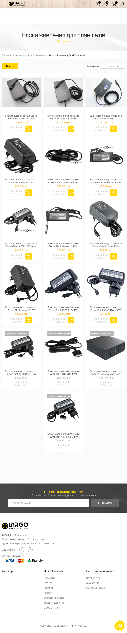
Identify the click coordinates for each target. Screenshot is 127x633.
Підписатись (105, 502)
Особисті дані (93, 577)
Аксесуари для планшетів (30, 55)
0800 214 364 (21, 534)
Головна (6, 55)
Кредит (48, 592)
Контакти (49, 587)
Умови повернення (54, 602)
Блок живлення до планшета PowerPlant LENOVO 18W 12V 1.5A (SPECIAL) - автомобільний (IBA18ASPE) (63, 372)
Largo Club (49, 577)
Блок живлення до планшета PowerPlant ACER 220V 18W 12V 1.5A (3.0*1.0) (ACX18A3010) (106, 181)
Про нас (48, 582)
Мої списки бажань (96, 587)
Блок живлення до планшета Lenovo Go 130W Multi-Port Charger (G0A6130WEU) (106, 372)
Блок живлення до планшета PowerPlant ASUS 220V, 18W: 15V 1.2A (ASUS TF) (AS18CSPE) (63, 435)
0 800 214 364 (52, 607)
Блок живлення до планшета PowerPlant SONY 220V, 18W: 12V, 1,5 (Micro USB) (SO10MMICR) (106, 309)
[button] (98, 3)
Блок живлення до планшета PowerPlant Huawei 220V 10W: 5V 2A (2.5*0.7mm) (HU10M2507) (21, 309)
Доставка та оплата (54, 597)
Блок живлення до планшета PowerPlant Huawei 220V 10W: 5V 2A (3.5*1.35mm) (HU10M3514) (106, 245)
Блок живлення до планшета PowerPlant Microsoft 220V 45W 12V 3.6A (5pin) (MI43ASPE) (63, 245)
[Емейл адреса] (48, 503)
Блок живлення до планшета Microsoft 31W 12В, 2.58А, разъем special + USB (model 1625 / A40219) (63, 117)
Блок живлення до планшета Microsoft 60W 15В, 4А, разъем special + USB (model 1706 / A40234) (106, 117)
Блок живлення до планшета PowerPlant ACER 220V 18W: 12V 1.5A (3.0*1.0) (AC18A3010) (21, 245)
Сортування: (93, 66)
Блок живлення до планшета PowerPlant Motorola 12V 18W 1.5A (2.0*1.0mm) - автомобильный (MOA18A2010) (63, 181)
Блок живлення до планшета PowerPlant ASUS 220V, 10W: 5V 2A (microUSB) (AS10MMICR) (21, 372)
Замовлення (92, 582)
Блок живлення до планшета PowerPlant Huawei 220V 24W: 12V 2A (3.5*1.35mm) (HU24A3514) (21, 181)
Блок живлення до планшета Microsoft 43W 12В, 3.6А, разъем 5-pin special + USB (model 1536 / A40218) (21, 117)
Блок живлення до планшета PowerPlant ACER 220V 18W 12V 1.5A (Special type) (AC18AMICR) (63, 309)
